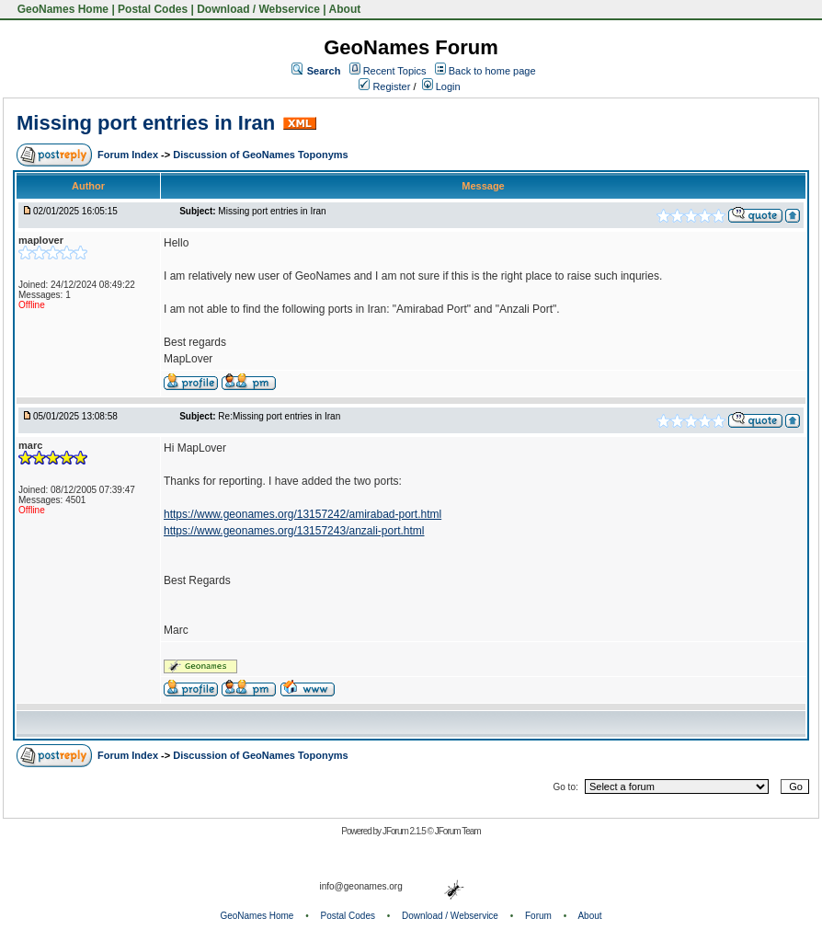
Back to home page (492, 70)
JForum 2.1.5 (405, 831)
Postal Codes (153, 9)
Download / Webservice (258, 9)
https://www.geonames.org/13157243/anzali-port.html (294, 530)
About (345, 9)
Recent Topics (395, 70)
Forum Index (129, 154)
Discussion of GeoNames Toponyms (260, 154)
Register (384, 86)
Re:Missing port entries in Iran (279, 416)
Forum (538, 916)
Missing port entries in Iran (146, 122)
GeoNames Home (61, 9)
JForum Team (458, 831)
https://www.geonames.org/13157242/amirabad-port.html (302, 514)
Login (441, 86)
